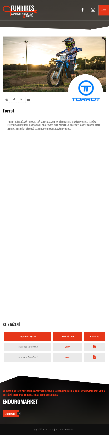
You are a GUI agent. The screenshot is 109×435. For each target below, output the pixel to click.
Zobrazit (10, 414)
